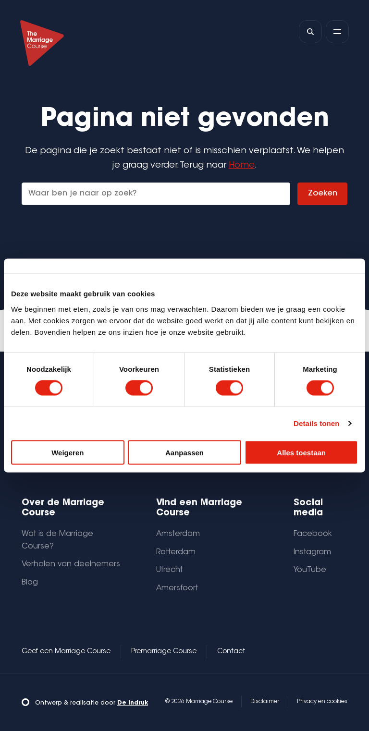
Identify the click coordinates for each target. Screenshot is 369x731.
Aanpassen (184, 452)
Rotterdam (176, 552)
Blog (30, 582)
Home (242, 165)
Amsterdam (178, 534)
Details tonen (316, 423)
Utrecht (169, 570)
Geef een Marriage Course (66, 651)
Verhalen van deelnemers (71, 564)
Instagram (312, 552)
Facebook (313, 534)
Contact (231, 651)
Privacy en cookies (322, 702)
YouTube (310, 570)
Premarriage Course (164, 651)
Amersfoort (177, 588)
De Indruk (132, 703)
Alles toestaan (301, 452)
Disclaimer (264, 702)
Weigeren (67, 452)
